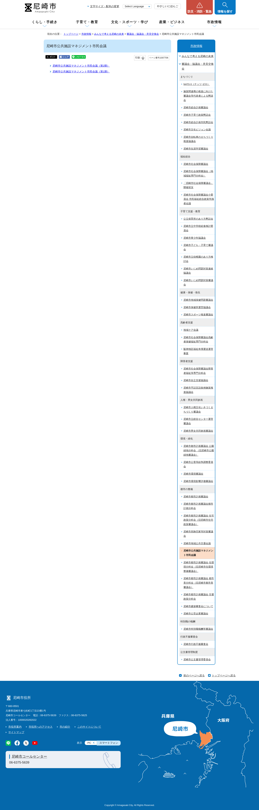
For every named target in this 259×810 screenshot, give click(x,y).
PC (89, 742)
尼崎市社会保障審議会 (195, 164)
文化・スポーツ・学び (129, 22)
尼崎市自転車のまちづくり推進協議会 (198, 139)
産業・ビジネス (172, 22)
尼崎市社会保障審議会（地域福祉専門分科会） (198, 173)
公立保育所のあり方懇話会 (198, 219)
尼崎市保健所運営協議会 (197, 307)
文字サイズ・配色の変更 (104, 6)
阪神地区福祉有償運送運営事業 (198, 351)
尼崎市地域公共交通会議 (197, 543)
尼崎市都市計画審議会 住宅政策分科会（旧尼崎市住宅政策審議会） (198, 520)
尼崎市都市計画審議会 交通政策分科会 (198, 596)
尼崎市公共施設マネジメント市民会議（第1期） (81, 71)
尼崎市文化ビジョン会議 (197, 129)
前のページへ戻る (194, 675)
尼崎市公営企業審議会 (195, 613)
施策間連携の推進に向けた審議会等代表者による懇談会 (198, 95)
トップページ (71, 34)
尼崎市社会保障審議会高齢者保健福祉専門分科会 (198, 339)
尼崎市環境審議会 (193, 473)
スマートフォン (108, 742)
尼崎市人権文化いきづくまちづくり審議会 (198, 409)
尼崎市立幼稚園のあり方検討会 (198, 259)
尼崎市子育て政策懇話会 (197, 115)
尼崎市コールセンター (29, 756)
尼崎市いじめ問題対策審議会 (198, 282)
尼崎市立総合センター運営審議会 (198, 421)
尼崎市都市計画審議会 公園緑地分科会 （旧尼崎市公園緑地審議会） (198, 450)
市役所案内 (15, 726)
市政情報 (214, 22)
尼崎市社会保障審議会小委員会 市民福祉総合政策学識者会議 (198, 199)
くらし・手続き (44, 22)
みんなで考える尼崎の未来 (109, 34)
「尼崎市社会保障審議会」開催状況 (198, 185)
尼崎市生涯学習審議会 (195, 148)
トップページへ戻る (224, 675)
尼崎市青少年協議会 (194, 238)
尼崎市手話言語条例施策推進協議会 (198, 390)
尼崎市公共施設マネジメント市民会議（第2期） (81, 65)
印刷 (137, 57)
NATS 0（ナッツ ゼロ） (196, 84)
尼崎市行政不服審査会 (195, 644)
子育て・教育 (87, 22)
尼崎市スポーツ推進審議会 (198, 314)
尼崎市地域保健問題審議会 (198, 300)
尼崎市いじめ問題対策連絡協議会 (198, 270)
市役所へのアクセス (41, 726)
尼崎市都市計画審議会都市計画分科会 (198, 506)
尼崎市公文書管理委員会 (197, 659)
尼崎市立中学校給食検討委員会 (198, 228)
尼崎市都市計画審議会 (195, 496)
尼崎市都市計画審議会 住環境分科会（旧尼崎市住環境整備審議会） (198, 567)
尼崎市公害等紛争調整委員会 (198, 464)
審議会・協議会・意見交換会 (143, 34)
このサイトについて (89, 726)
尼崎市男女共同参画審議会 (198, 431)
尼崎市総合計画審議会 (195, 107)
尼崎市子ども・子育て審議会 (198, 247)
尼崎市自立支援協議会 (195, 380)
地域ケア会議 (190, 330)
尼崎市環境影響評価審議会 (198, 481)
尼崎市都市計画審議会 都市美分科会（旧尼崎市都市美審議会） (198, 582)
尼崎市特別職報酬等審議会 (198, 629)
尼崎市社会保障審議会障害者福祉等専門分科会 (198, 370)
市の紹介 (65, 726)
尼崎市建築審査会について (198, 606)
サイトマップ (16, 732)
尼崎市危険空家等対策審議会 (198, 533)
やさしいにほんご (167, 6)
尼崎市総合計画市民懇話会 (198, 122)
